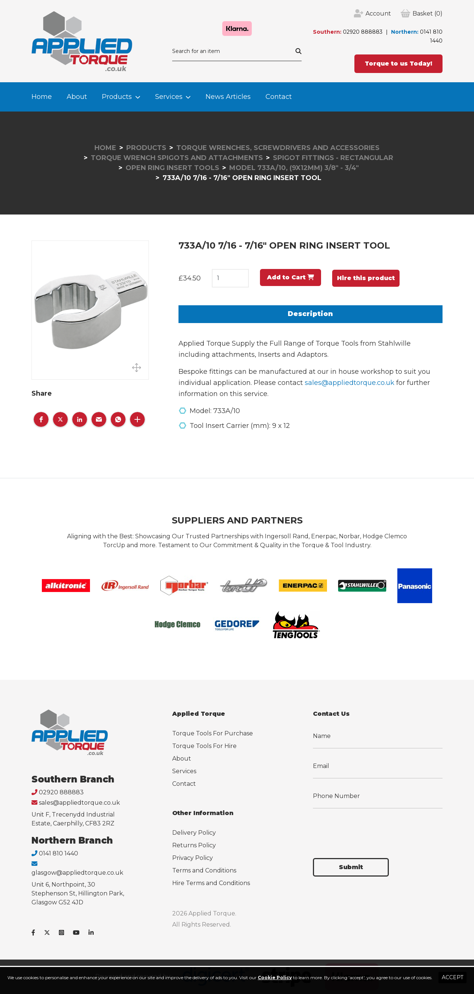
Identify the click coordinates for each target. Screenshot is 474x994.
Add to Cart (290, 277)
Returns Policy (194, 845)
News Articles (228, 97)
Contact (279, 97)
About (77, 97)
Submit (351, 867)
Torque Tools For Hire (204, 745)
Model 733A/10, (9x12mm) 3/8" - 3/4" (294, 168)
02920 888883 (363, 32)
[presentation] (369, 828)
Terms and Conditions (204, 870)
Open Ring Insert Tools (172, 168)
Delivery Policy (194, 832)
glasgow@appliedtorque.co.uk (77, 872)
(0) (428, 13)
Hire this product (366, 278)
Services (169, 97)
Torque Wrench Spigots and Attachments (177, 158)
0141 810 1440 (58, 853)
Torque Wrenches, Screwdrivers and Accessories (278, 148)
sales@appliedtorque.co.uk (349, 383)
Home (41, 97)
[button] (41, 419)
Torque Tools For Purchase (212, 733)
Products (117, 97)
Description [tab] (310, 314)
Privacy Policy (192, 857)
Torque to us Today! (398, 63)
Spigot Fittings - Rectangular (333, 158)
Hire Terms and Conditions (211, 883)
